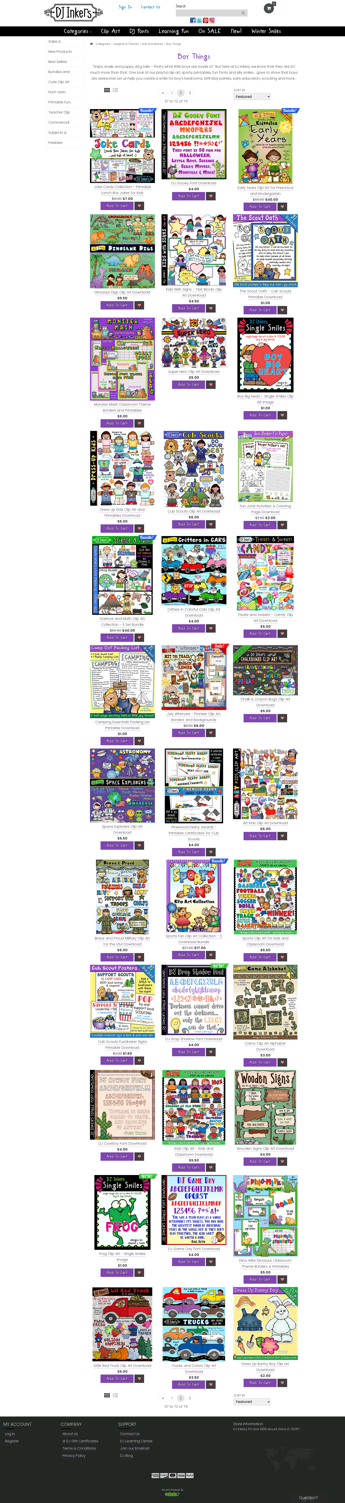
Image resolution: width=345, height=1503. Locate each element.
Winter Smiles (266, 31)
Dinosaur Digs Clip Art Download (122, 292)
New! (236, 31)
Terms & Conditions (79, 1448)
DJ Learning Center (136, 1441)
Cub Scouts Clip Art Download (194, 511)
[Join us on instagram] (212, 20)
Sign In (125, 7)
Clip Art (110, 31)
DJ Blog (126, 1455)
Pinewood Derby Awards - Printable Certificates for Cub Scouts (194, 833)
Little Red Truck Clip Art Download (122, 1365)
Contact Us (150, 7)
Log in (10, 1433)
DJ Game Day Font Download (194, 1248)
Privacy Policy (74, 1455)
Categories (78, 31)
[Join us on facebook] (193, 20)
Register (12, 1441)
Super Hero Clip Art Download (193, 371)
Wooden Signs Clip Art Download (265, 1148)
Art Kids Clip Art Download (265, 823)
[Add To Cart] (117, 206)
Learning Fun (174, 31)
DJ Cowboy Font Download (122, 1143)
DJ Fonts (139, 31)
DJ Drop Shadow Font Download (193, 1039)
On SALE (210, 31)
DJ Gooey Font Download (193, 183)
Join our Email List (135, 1448)
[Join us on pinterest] (206, 20)
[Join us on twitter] (199, 20)
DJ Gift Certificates (80, 1441)
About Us (70, 1433)
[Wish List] (139, 206)
